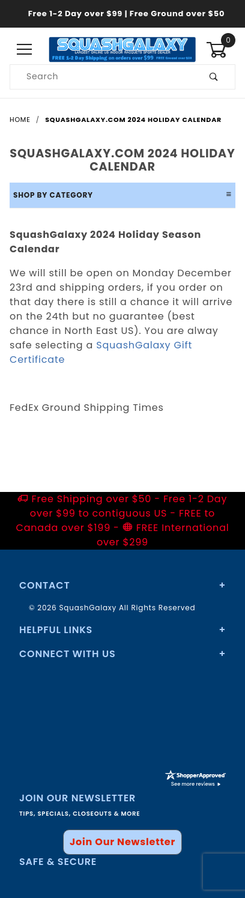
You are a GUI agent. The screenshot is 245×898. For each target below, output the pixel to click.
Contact (44, 585)
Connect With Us (67, 654)
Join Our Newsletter (122, 842)
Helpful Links (55, 630)
